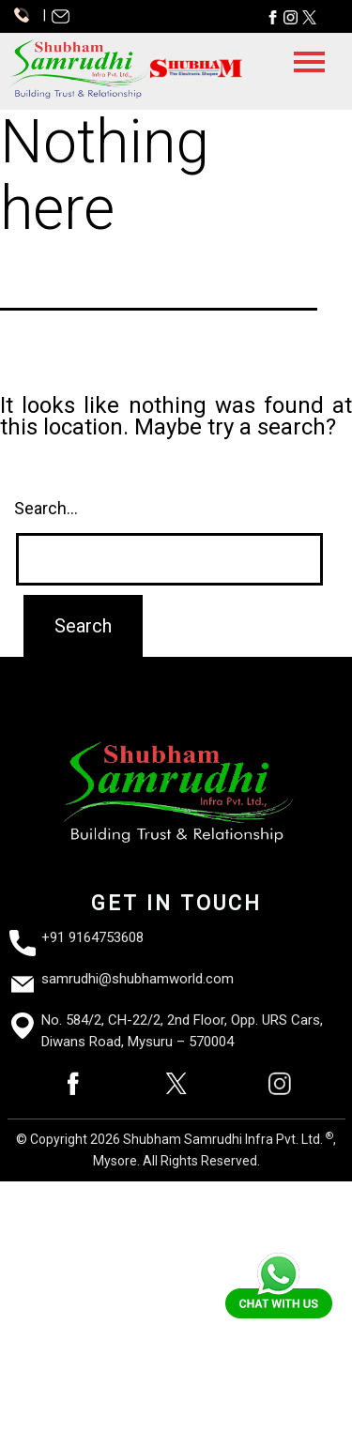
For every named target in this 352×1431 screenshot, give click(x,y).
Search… (46, 508)
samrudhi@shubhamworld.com (137, 978)
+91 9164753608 (92, 937)
